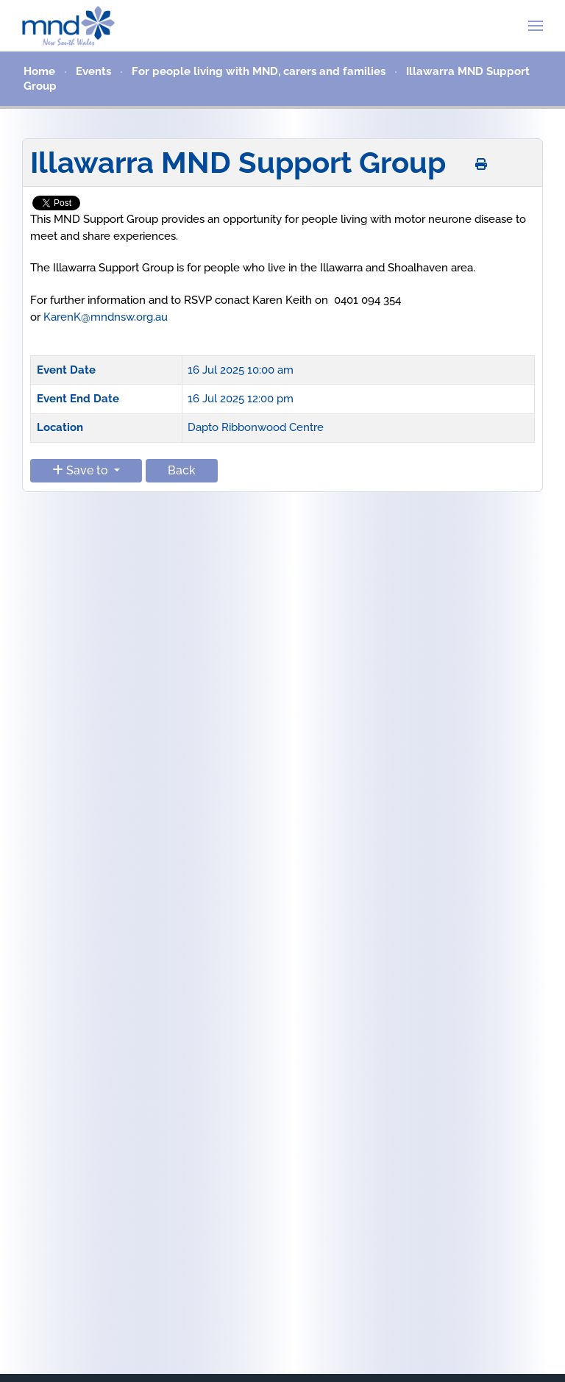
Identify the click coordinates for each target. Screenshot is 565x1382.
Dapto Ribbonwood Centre (256, 427)
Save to (81, 470)
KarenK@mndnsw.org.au (105, 317)
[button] (535, 26)
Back (182, 470)
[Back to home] (68, 26)
